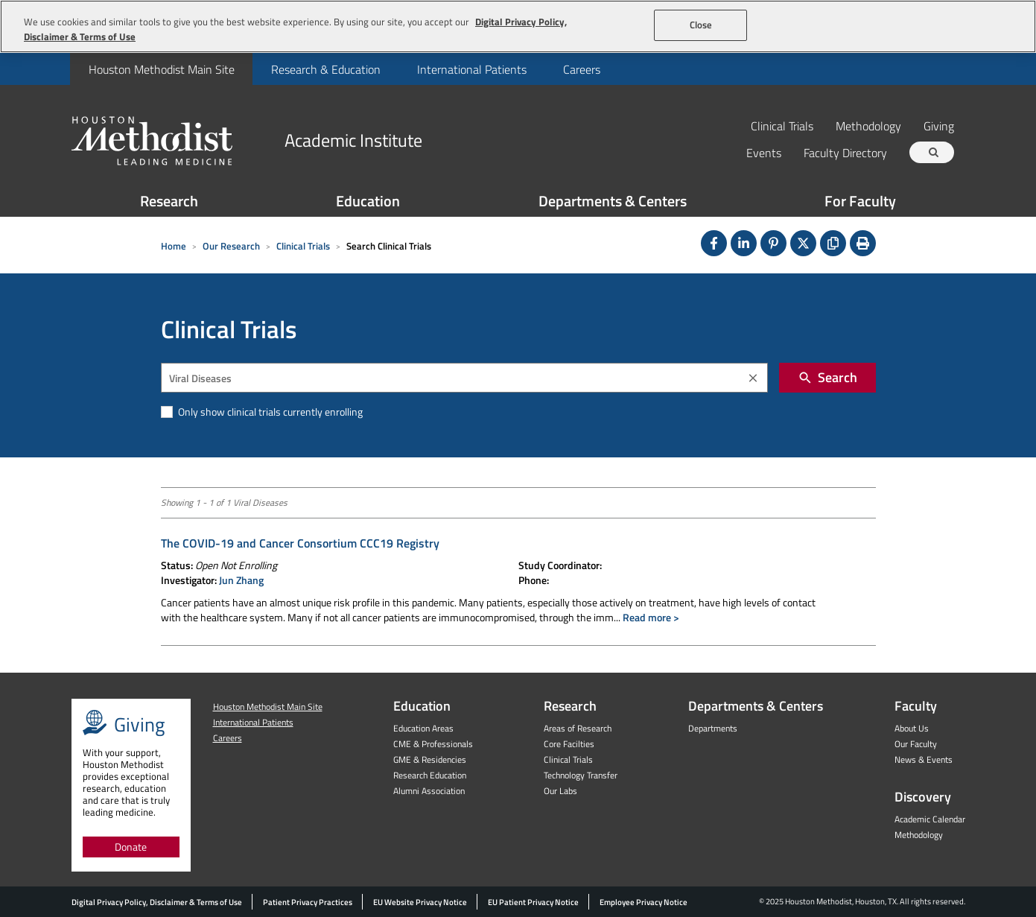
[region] (518, 26)
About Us (911, 728)
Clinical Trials (782, 125)
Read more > (651, 617)
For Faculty (860, 200)
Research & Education (326, 69)
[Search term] (934, 152)
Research (169, 200)
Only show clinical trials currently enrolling (269, 411)
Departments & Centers (612, 200)
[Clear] (753, 378)
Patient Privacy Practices (307, 902)
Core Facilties (569, 744)
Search (827, 377)
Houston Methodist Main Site (162, 69)
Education (368, 200)
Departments (712, 728)
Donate (131, 846)
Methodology (868, 125)
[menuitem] (161, 69)
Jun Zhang (241, 580)
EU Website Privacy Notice (420, 902)
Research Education (429, 775)
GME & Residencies (429, 759)
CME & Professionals (433, 744)
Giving (939, 125)
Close (701, 24)
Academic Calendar (929, 819)
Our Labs (560, 791)
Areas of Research (577, 728)
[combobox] (464, 378)
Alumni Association (429, 791)
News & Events (923, 759)
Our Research (231, 245)
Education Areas (423, 728)
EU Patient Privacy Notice (533, 902)
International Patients (472, 69)
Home (173, 245)
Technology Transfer (580, 775)
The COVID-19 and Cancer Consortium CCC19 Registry (300, 543)
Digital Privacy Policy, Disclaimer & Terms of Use (156, 902)
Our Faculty (915, 744)
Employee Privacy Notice (643, 902)
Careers (581, 69)
